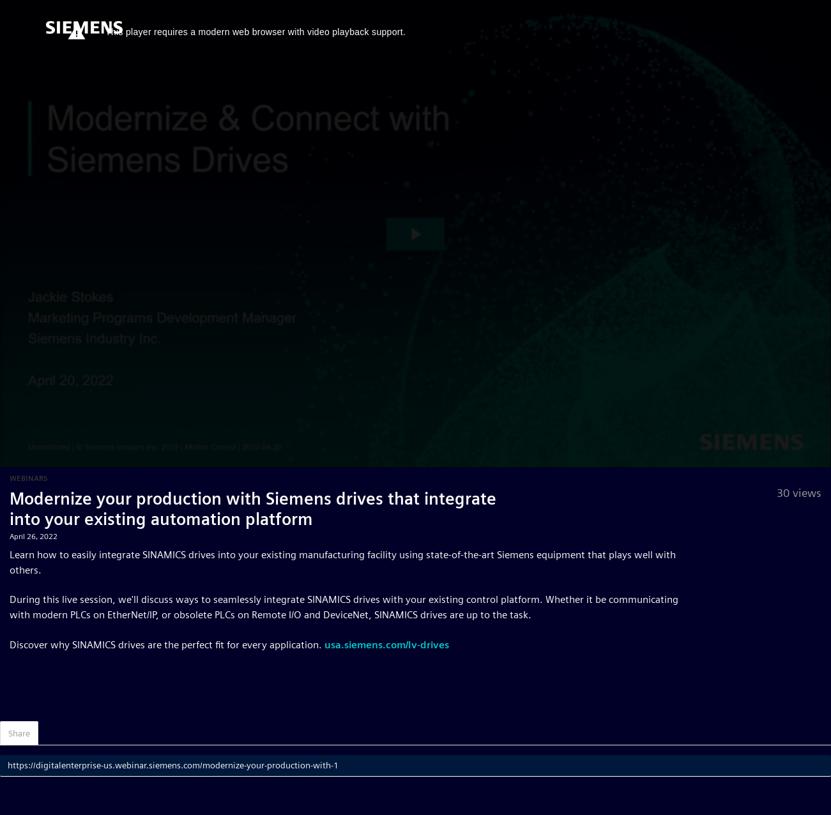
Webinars (29, 478)
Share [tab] (19, 733)
